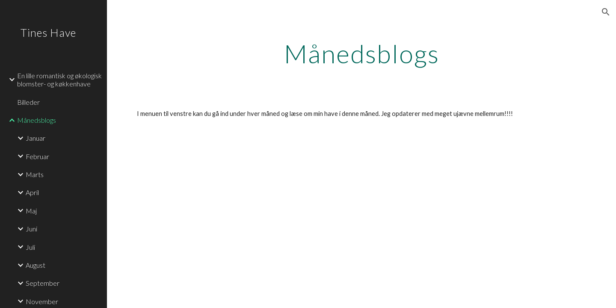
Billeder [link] (28, 102)
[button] (605, 12)
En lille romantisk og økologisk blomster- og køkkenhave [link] (59, 79)
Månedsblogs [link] (36, 120)
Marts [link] (35, 174)
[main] (361, 53)
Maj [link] (31, 211)
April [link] (32, 192)
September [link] (42, 283)
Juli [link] (30, 247)
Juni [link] (31, 229)
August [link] (35, 265)
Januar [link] (35, 138)
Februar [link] (37, 156)
